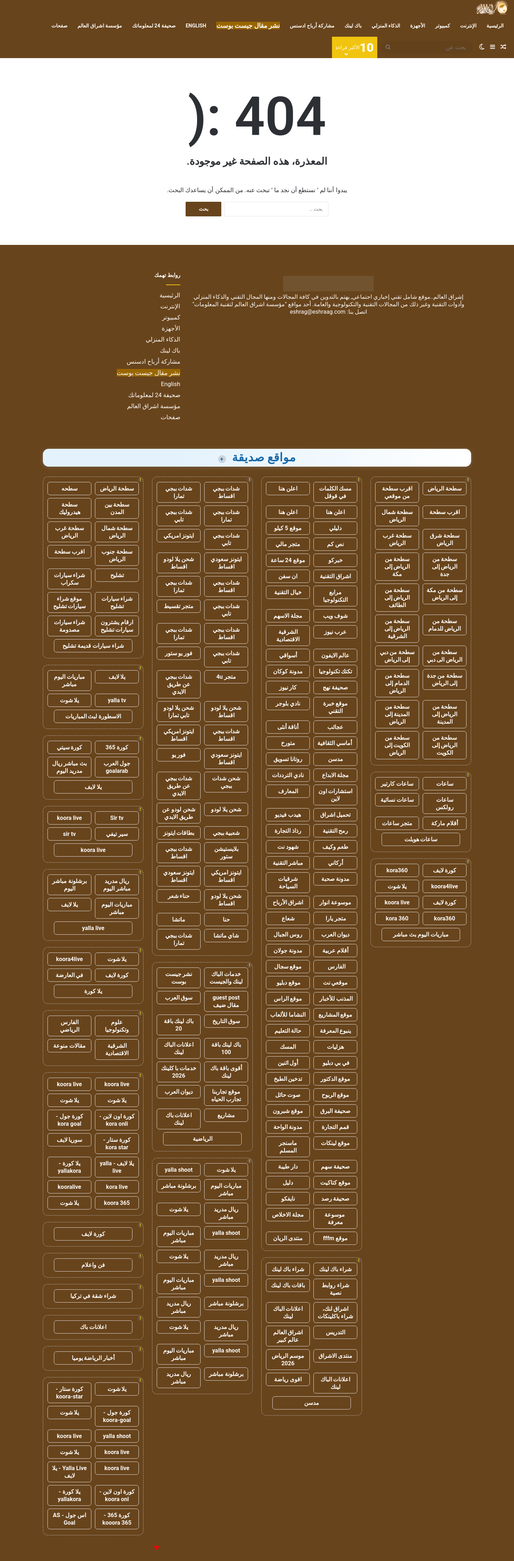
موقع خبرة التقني (335, 707)
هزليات (335, 1046)
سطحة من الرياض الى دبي (445, 656)
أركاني (335, 862)
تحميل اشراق (335, 814)
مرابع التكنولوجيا (335, 596)
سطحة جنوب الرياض (116, 555)
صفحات (59, 26)
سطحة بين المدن (117, 508)
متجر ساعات (397, 823)
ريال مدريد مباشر (226, 1213)
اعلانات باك (93, 1327)
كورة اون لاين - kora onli (117, 1120)
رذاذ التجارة (287, 830)
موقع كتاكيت (335, 1182)
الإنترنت (468, 26)
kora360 (397, 870)
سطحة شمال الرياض (397, 516)
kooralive (69, 1186)
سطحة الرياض (445, 488)
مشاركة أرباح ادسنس (312, 26)
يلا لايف (117, 676)
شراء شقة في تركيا (93, 1296)
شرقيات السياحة (288, 883)
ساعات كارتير (397, 783)
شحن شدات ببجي (226, 782)
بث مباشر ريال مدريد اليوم (69, 767)
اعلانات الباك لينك (288, 1312)
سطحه (69, 488)
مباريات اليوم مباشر (226, 1189)
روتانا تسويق (287, 759)
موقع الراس (288, 998)
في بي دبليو (335, 1062)
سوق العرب (179, 997)
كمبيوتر (442, 26)
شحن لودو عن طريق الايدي (178, 813)
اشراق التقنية (335, 576)
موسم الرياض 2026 (288, 1359)
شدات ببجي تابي (178, 516)
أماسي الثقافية (335, 743)
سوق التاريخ (226, 1021)
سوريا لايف (69, 1139)
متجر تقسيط (178, 606)
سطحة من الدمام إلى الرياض (397, 683)
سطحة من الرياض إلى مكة (397, 566)
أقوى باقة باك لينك (226, 1072)
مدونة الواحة (288, 1127)
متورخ (288, 743)
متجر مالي (288, 544)
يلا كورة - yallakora (69, 1167)
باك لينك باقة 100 (226, 1048)
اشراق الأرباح (288, 902)
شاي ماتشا (226, 935)
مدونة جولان (287, 950)
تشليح (117, 575)
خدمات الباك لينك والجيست (226, 978)
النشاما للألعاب (288, 1014)
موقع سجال (288, 966)
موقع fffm (335, 1238)
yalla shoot (178, 1169)
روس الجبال (287, 934)
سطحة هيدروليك (69, 508)
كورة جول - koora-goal (117, 1416)
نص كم (335, 544)
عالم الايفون (335, 655)
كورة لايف (445, 870)
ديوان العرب (335, 934)
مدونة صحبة (335, 879)
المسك (288, 1046)
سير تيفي (117, 834)
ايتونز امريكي (178, 535)
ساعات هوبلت (421, 839)
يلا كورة (93, 991)
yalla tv (117, 700)
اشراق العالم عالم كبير (288, 1336)
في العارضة (70, 975)
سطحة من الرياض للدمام (444, 625)
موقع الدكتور (336, 1078)
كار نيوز (288, 687)
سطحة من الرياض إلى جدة (445, 566)
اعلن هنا (287, 488)
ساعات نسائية (397, 799)
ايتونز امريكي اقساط (178, 735)
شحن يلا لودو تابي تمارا (178, 711)
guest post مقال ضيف (226, 1001)
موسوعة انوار (335, 902)
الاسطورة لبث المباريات (93, 716)
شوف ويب (335, 615)
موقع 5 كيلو (288, 528)
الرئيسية (495, 26)
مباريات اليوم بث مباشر (421, 934)
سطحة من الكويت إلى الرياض (397, 745)
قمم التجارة (335, 1127)
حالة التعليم (288, 1030)
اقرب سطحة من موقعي (397, 492)
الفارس (335, 966)
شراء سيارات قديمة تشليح (93, 645)
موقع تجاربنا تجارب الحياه (226, 1095)
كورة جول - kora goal (69, 1120)
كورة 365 (117, 747)
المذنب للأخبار (335, 998)
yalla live (93, 928)
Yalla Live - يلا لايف (69, 1472)
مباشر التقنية (288, 862)
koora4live (444, 886)
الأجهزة (417, 26)
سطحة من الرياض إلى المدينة (445, 714)
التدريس (335, 1332)
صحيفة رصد (335, 1198)
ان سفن (287, 576)
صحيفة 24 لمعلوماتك (154, 26)
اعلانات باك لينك (179, 1119)
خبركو (335, 560)
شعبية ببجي (226, 833)
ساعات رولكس (445, 803)
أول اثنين (288, 1062)
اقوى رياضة (288, 1379)
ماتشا (178, 919)
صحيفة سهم (335, 1166)
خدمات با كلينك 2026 (179, 1072)
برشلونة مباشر (178, 1185)
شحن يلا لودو (226, 809)
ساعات (444, 783)
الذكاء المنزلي (386, 26)
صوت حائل (288, 1095)
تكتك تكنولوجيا (335, 671)
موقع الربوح (335, 1095)
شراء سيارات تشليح (117, 602)
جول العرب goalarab (117, 767)
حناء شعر (179, 896)
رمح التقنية (335, 830)
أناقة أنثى (288, 727)
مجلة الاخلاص (288, 1214)
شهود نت (287, 846)
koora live (397, 902)
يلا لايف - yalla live (117, 1167)
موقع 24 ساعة (288, 560)
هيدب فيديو (288, 814)
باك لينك (352, 26)
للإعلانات (144, 1548)
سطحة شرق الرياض (444, 539)
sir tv (69, 834)
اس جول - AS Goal (69, 1519)
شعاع (288, 918)
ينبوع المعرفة (335, 1030)
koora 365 (117, 1203)
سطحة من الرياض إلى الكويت (445, 745)
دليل (288, 1182)
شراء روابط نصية (335, 1289)
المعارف (288, 791)
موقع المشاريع (335, 1014)
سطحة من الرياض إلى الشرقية (397, 629)
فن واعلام (93, 1265)
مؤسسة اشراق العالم (99, 26)
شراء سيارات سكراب (69, 579)
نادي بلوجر (288, 703)
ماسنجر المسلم (288, 1147)
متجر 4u (226, 676)
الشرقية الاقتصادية (287, 635)
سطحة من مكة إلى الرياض (445, 594)
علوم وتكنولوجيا (117, 1026)
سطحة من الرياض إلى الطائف (397, 598)
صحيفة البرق (335, 1111)
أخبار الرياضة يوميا (93, 1358)
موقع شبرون (288, 1111)
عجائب (335, 727)
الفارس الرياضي (69, 1026)
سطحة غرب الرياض (397, 539)
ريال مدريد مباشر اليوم (117, 885)
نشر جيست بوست (178, 978)
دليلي (335, 528)
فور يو (179, 754)
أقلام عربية (335, 950)
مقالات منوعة (69, 1045)
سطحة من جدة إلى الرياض (445, 679)
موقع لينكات (335, 1143)
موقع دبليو (288, 982)
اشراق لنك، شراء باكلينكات (335, 1312)
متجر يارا (335, 918)
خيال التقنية (288, 592)
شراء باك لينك (335, 1269)
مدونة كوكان (288, 671)
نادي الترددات (288, 775)
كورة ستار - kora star (117, 1143)
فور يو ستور (179, 653)
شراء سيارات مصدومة (69, 626)
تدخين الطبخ (288, 1078)
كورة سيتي (69, 747)
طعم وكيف (335, 846)
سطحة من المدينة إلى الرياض (397, 714)
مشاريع (226, 1115)
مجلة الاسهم (287, 615)
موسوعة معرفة (335, 1218)
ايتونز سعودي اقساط (226, 563)
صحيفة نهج (335, 687)
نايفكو (288, 1198)
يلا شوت (397, 886)
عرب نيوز (335, 631)
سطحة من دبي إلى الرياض (397, 656)
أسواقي (288, 655)
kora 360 (397, 918)
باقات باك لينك (288, 1285)
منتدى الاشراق (335, 1355)
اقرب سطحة (444, 512)
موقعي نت (335, 982)
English (196, 26)
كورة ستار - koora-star (69, 1393)
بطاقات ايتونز (179, 833)
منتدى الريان (288, 1238)
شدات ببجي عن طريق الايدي (178, 684)
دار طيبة (288, 1166)
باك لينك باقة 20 (179, 1025)
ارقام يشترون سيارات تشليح (117, 626)
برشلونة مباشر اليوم (69, 885)
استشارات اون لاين (335, 795)
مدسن (335, 759)
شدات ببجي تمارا (178, 492)
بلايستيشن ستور (226, 853)
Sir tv (117, 818)
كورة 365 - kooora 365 (116, 1519)
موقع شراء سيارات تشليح (69, 602)
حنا (226, 919)
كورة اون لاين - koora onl (117, 1495)
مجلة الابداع (335, 775)
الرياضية (202, 1138)
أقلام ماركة (444, 823)
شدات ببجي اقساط (226, 492)
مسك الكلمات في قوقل (335, 492)
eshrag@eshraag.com (318, 311)
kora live (117, 1186)
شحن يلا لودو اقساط (178, 563)
